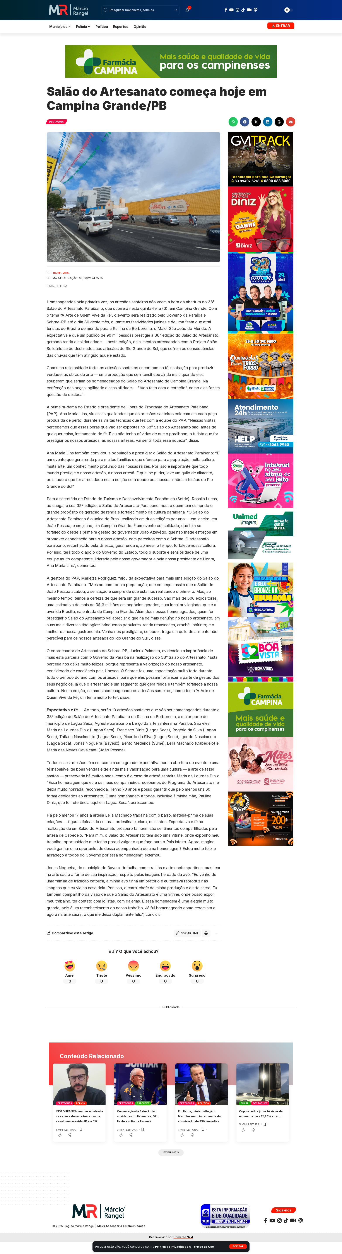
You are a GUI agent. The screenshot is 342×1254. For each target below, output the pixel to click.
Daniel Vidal (62, 273)
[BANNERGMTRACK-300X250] (260, 159)
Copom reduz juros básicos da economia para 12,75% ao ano (262, 1117)
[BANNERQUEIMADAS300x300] (260, 366)
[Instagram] (237, 10)
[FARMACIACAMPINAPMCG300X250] (260, 709)
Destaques (58, 121)
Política (203, 1104)
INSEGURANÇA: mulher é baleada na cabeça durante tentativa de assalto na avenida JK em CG (78, 1122)
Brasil (245, 1104)
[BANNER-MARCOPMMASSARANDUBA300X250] (260, 589)
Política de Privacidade (173, 1246)
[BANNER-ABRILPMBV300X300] (260, 649)
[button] (238, 1246)
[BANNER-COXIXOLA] (260, 292)
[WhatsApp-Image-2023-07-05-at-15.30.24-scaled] (260, 219)
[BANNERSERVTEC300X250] (260, 818)
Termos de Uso (208, 1246)
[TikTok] (243, 10)
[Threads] (256, 10)
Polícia (80, 1104)
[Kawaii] (249, 10)
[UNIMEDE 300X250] (260, 535)
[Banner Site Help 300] (260, 426)
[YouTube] (231, 10)
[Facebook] (226, 10)
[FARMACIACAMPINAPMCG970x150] (171, 61)
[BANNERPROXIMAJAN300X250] (260, 480)
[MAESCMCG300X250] (260, 764)
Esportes (143, 1104)
